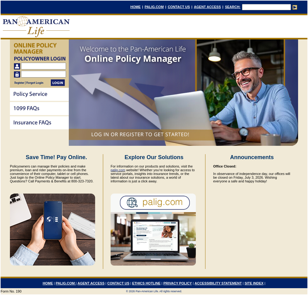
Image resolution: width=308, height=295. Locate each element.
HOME (135, 7)
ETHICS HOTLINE (146, 283)
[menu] (39, 109)
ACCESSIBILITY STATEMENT (218, 283)
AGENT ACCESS (207, 7)
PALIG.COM (154, 7)
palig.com (118, 170)
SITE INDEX (253, 283)
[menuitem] (39, 95)
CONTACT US (179, 7)
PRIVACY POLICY (177, 283)
